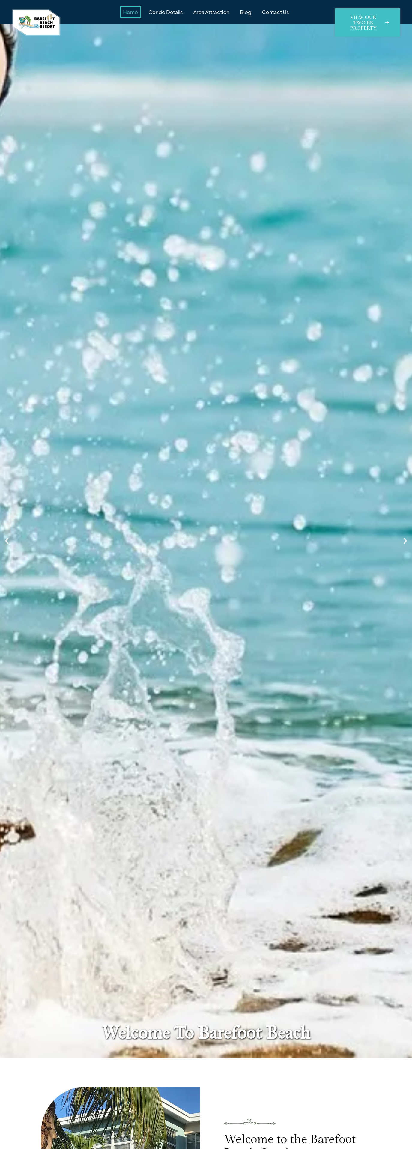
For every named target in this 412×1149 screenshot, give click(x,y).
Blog (245, 12)
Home (130, 12)
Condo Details (165, 12)
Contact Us (275, 12)
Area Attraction (211, 12)
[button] (6, 541)
